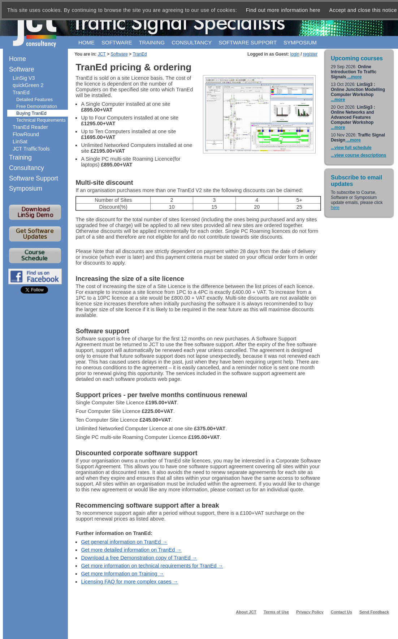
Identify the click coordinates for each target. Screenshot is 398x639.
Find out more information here (283, 10)
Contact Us (341, 612)
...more (354, 76)
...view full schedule (351, 147)
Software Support (33, 178)
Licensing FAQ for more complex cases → (129, 581)
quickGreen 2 (28, 85)
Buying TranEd (31, 113)
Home (86, 42)
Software (116, 42)
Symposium (300, 42)
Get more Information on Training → (122, 574)
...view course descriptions (358, 155)
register (310, 54)
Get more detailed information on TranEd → (131, 550)
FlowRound (26, 134)
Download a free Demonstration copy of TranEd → (139, 558)
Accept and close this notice (363, 10)
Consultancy (192, 42)
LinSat (20, 141)
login (294, 54)
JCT (102, 54)
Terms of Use (276, 612)
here (335, 207)
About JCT (246, 612)
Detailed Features (34, 99)
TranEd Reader (30, 127)
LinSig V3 (24, 78)
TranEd (140, 54)
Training (152, 42)
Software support (248, 42)
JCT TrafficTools (31, 149)
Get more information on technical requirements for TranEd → (152, 566)
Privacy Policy (310, 612)
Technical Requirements (41, 120)
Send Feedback (374, 612)
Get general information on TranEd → (124, 542)
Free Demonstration (36, 106)
